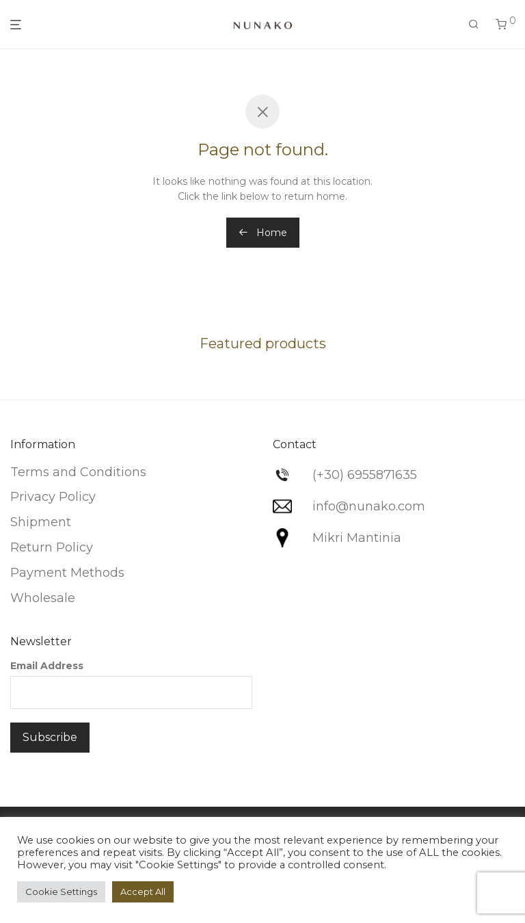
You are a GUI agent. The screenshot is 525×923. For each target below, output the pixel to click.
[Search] (473, 25)
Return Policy (51, 547)
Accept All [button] (142, 891)
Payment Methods (67, 572)
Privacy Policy (53, 496)
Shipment (40, 522)
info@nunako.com (368, 506)
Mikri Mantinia (356, 537)
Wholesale (42, 598)
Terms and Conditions (78, 472)
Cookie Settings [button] (61, 891)
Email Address (46, 666)
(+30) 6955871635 (364, 474)
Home (263, 232)
